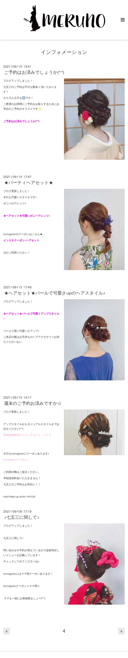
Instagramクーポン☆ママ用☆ (21, 586)
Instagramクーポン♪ (15, 459)
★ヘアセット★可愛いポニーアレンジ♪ (26, 216)
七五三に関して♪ (13, 538)
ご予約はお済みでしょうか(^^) (34, 72)
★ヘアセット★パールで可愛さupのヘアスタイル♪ (54, 293)
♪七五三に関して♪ (21, 517)
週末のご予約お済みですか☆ (33, 403)
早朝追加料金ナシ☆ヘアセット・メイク (27, 435)
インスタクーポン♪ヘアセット (21, 240)
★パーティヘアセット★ (28, 183)
